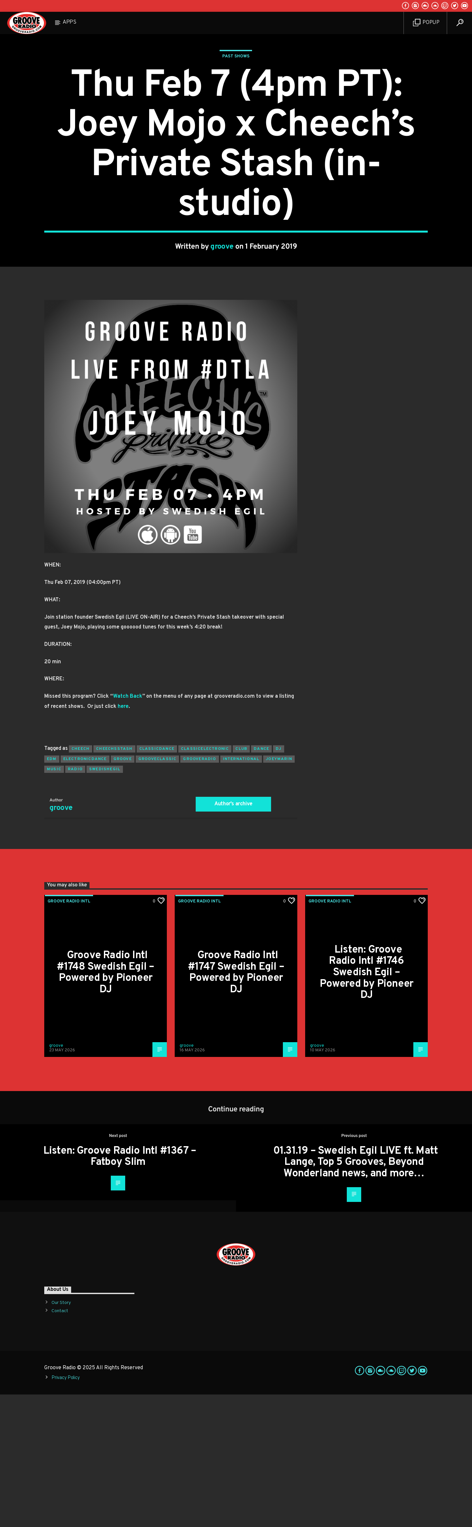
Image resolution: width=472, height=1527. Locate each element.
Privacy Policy (65, 1510)
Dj (278, 881)
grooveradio (199, 891)
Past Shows (235, 122)
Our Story (61, 1435)
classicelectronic (205, 881)
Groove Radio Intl (69, 1034)
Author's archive (233, 936)
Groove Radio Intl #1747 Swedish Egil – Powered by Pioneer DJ (236, 1105)
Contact (59, 1443)
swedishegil (104, 901)
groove (222, 313)
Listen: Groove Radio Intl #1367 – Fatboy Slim (119, 1289)
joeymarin (279, 891)
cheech (80, 881)
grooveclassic (157, 891)
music (54, 901)
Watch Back (127, 829)
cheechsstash (114, 881)
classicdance (156, 881)
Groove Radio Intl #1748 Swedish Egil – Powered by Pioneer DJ (105, 1105)
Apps (69, 22)
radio (75, 901)
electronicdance (85, 891)
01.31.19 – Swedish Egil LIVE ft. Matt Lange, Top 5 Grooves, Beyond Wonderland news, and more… (355, 1295)
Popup (426, 23)
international (241, 891)
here (123, 839)
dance (261, 881)
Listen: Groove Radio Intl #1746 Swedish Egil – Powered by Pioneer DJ (367, 1105)
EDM (52, 891)
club (241, 881)
